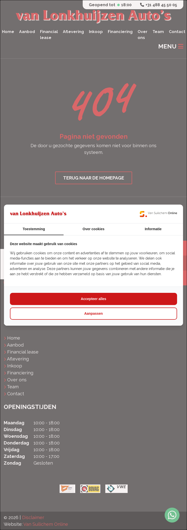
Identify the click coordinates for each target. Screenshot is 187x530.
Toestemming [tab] (34, 229)
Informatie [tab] (153, 229)
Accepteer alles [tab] (93, 299)
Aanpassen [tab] (93, 313)
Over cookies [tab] (94, 229)
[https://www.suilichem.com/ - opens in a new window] (158, 214)
